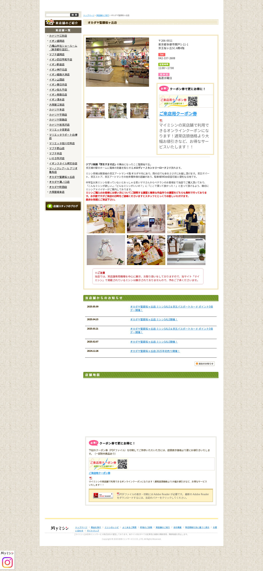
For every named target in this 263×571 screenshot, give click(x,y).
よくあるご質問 (132, 31)
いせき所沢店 (56, 183)
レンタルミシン (179, 31)
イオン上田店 (56, 104)
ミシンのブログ (108, 31)
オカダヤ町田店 (58, 212)
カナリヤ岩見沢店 (59, 149)
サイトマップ (93, 555)
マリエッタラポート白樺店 (63, 161)
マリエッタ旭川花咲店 (62, 168)
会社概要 (178, 552)
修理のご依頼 (155, 31)
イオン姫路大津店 (59, 99)
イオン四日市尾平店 (60, 84)
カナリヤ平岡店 (58, 139)
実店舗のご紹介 (163, 552)
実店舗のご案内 (204, 31)
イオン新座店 (56, 89)
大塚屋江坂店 (56, 129)
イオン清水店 (56, 124)
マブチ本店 (55, 178)
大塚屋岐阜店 (56, 216)
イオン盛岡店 (56, 65)
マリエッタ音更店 (59, 154)
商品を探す (83, 31)
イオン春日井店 (58, 109)
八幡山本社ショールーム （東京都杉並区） (63, 72)
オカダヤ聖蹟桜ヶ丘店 (62, 201)
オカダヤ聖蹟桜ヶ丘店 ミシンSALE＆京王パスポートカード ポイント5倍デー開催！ (171, 332)
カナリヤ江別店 (58, 60)
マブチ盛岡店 (56, 79)
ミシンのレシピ (112, 552)
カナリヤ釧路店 (58, 144)
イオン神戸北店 (58, 94)
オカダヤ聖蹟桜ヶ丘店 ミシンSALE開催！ (154, 344)
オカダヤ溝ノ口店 (59, 206)
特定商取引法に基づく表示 (197, 552)
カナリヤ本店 (56, 134)
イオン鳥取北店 (58, 119)
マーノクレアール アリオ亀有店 (63, 194)
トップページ (59, 31)
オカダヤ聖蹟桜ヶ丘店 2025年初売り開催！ (155, 375)
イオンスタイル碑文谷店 (63, 188)
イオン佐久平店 (58, 114)
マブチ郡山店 (56, 173)
